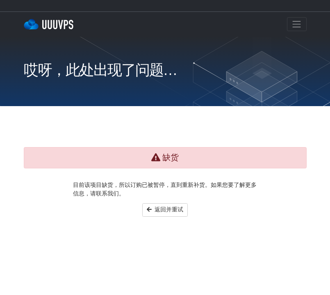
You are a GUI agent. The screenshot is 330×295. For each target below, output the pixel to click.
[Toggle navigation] (297, 24)
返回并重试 (165, 209)
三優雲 (50, 24)
